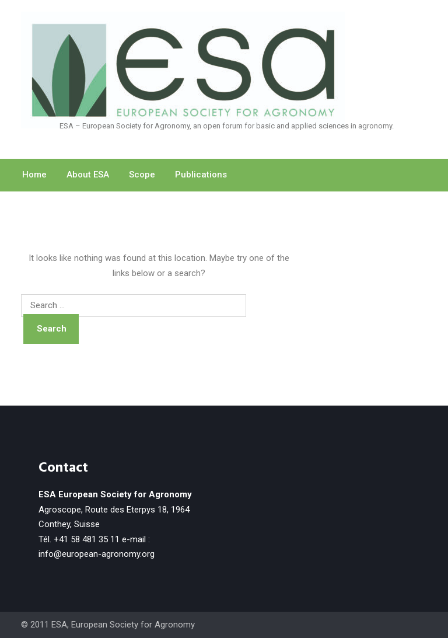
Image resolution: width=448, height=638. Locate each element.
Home (34, 174)
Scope (142, 174)
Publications (201, 174)
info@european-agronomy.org (96, 554)
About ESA (87, 174)
